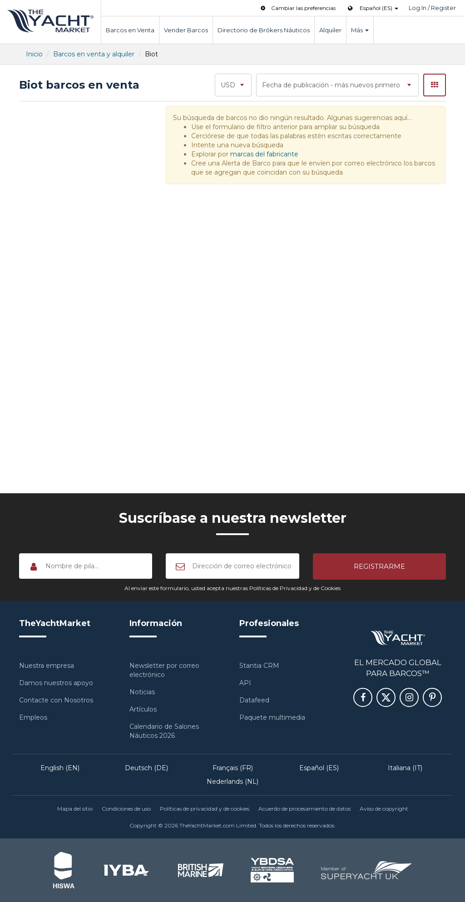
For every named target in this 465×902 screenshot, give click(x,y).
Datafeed (254, 700)
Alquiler (330, 30)
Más (360, 30)
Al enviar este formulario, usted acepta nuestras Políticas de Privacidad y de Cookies (232, 588)
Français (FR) (233, 768)
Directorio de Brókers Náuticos (264, 30)
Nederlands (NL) (232, 781)
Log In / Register (432, 7)
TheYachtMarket (50, 21)
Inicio (34, 54)
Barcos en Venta (130, 30)
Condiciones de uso (126, 808)
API (245, 683)
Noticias (142, 692)
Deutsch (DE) (146, 768)
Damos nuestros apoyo (56, 683)
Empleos (33, 717)
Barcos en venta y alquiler (93, 54)
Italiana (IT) (405, 768)
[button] (379, 566)
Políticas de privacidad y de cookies (204, 808)
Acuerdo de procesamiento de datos (304, 808)
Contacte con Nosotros (56, 700)
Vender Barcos (186, 30)
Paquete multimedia (272, 717)
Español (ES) (319, 768)
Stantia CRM (259, 665)
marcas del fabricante (264, 154)
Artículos (143, 709)
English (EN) (59, 768)
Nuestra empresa (46, 665)
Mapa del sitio (75, 808)
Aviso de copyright (384, 808)
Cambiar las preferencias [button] (297, 8)
